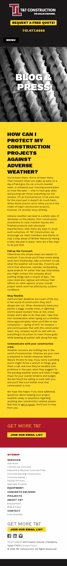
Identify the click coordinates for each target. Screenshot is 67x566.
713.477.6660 (33, 30)
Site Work (12, 463)
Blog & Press (14, 507)
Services (14, 459)
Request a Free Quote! (33, 23)
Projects (14, 495)
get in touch (28, 404)
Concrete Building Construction (24, 474)
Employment (14, 503)
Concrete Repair (16, 477)
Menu (11, 40)
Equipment (15, 487)
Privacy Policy (30, 545)
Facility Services (16, 480)
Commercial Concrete (19, 467)
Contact (13, 510)
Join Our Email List (26, 434)
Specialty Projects (17, 484)
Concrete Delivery (21, 492)
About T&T (15, 499)
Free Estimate (15, 514)
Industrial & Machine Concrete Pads (26, 470)
